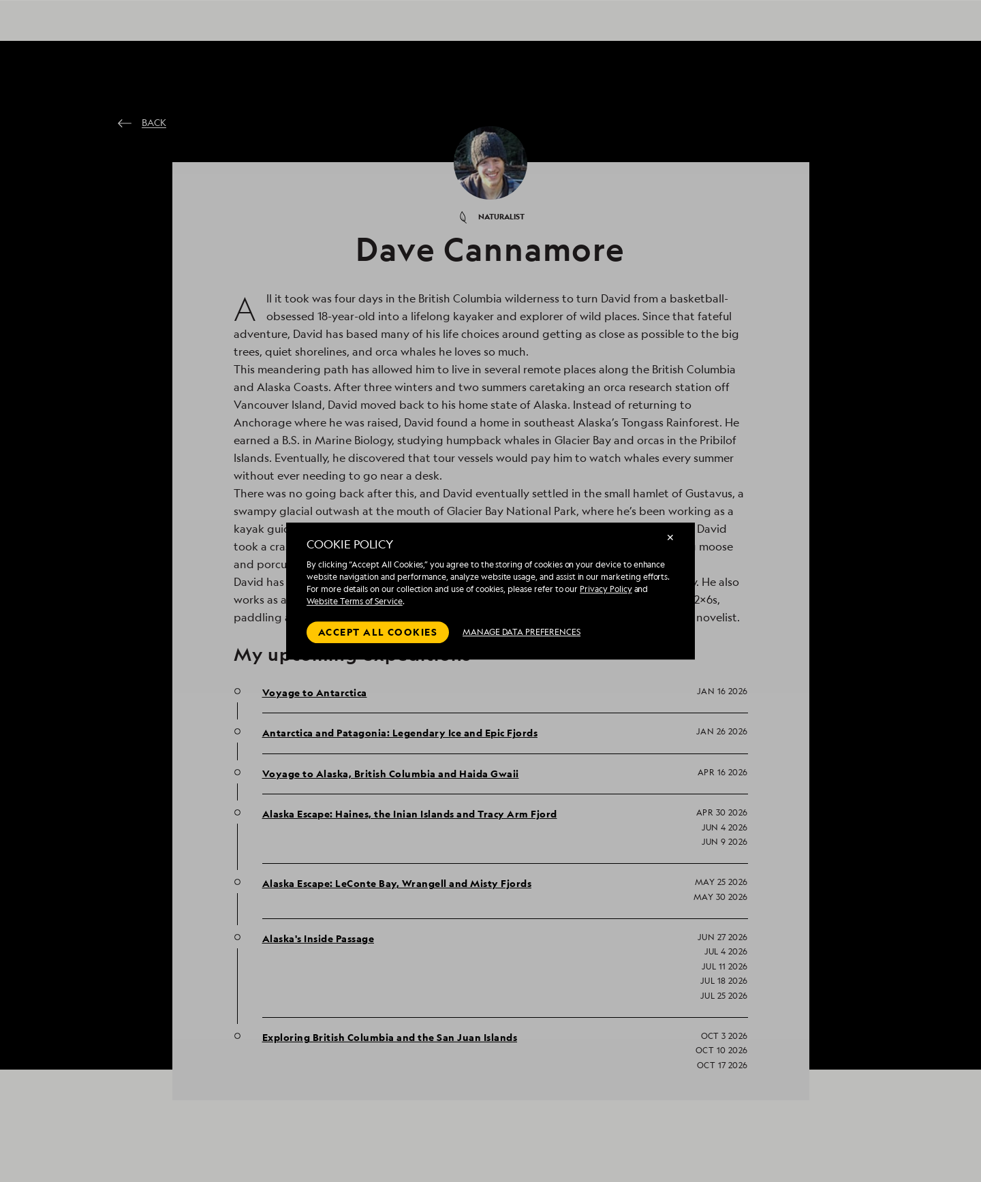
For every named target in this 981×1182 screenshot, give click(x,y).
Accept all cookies (377, 631)
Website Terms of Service (355, 601)
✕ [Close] (670, 537)
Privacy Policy (606, 589)
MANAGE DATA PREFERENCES (521, 632)
